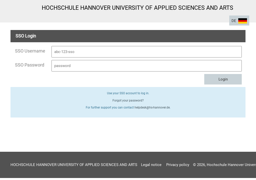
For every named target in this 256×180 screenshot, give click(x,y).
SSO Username (30, 51)
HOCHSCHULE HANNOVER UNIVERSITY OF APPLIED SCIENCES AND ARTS (73, 164)
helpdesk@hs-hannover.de (152, 107)
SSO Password (29, 65)
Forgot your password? (128, 100)
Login (223, 79)
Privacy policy (177, 164)
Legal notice (151, 164)
